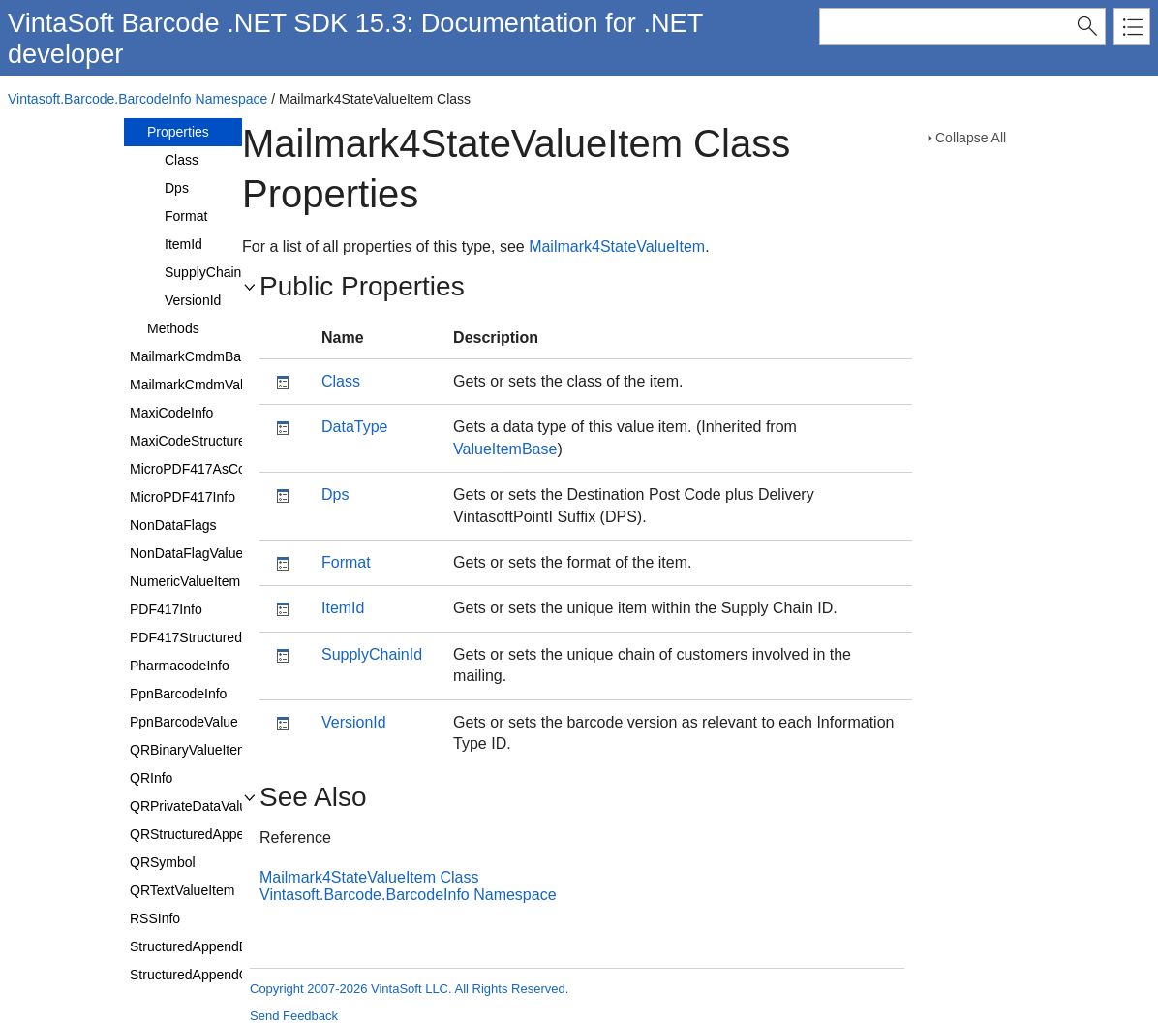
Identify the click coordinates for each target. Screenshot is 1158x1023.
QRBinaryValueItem (189, 750)
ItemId (183, 244)
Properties (178, 132)
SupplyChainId (209, 272)
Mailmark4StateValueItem (617, 246)
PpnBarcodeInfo (178, 693)
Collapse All (970, 137)
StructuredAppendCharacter (214, 974)
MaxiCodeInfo (171, 412)
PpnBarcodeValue (184, 721)
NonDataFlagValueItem (199, 553)
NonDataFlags (173, 525)
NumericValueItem (185, 581)
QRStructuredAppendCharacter (224, 834)
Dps (177, 188)
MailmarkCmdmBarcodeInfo (214, 356)
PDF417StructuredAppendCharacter (239, 637)
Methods (173, 328)
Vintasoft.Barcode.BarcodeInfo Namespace (137, 99)
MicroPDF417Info (182, 497)
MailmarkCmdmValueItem (207, 384)
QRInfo (151, 778)
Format (186, 216)
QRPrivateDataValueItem (205, 806)
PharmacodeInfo (179, 665)
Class (181, 160)
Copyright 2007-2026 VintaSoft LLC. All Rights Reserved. (409, 988)
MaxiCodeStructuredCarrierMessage (240, 441)
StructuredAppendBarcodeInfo (221, 946)
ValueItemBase (505, 449)
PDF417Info (166, 609)
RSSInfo (155, 918)
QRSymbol (163, 862)
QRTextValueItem (182, 890)
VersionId (193, 300)
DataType (354, 426)
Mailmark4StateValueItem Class (368, 877)
